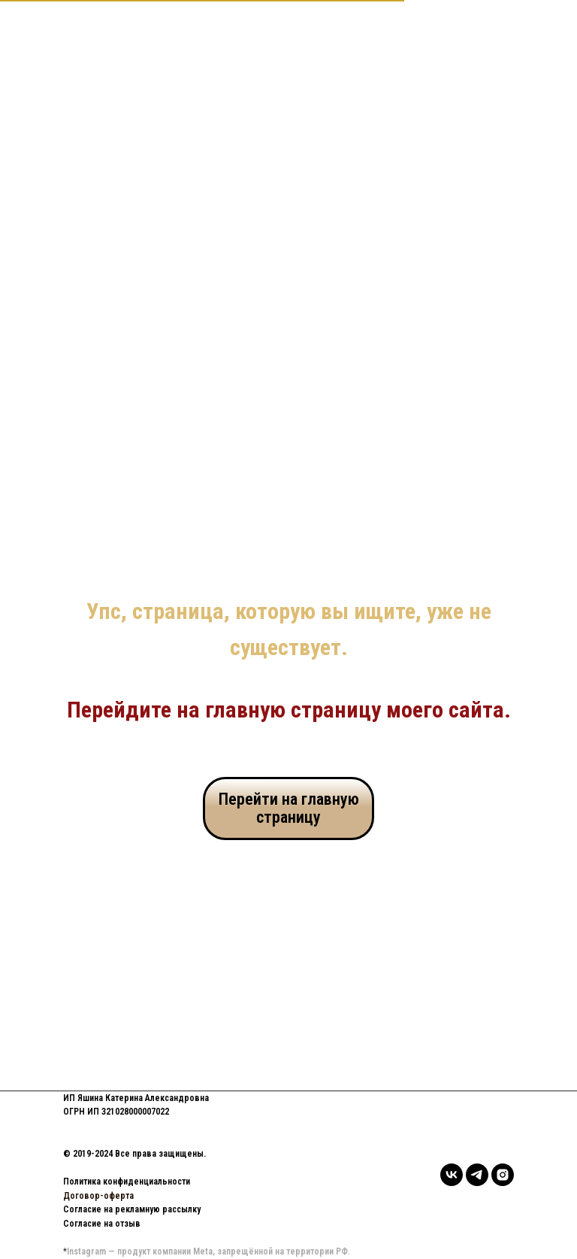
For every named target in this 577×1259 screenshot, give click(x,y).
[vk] (451, 1174)
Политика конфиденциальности (126, 1181)
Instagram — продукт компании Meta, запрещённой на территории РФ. (208, 1251)
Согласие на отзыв (101, 1223)
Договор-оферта (98, 1196)
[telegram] (477, 1174)
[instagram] (502, 1174)
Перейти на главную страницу (289, 808)
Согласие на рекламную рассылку (132, 1209)
